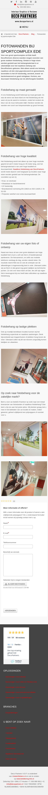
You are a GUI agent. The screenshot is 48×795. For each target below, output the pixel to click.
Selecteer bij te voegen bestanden (16, 580)
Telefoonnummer (9, 542)
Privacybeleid (10, 738)
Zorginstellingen (11, 713)
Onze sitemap (10, 728)
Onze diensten (11, 759)
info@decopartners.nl (25, 4)
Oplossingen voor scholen (15, 677)
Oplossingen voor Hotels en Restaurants (21, 682)
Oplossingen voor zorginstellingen (18, 697)
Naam (6, 523)
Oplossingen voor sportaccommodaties (20, 692)
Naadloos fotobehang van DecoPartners (28, 169)
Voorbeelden (10, 748)
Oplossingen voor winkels (15, 687)
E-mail (6, 533)
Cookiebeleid (10, 743)
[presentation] (22, 600)
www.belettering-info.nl (25, 779)
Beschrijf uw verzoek (11, 552)
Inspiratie (8, 733)
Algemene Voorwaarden (14, 754)
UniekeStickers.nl (19, 776)
